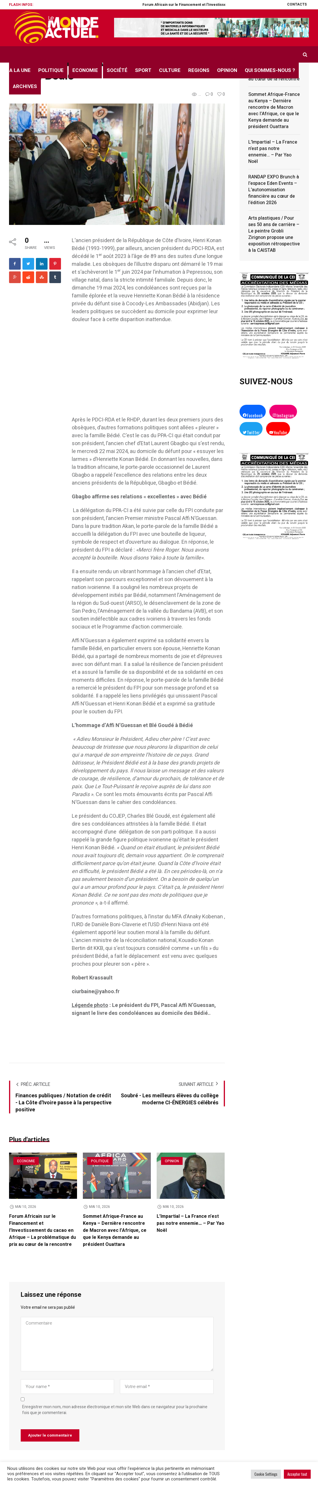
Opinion (172, 1161)
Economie (26, 1161)
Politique (100, 1161)
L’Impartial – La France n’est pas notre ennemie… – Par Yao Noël (190, 1223)
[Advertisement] (148, 373)
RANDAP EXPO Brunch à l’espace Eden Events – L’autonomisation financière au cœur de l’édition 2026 (273, 189)
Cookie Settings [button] (265, 1474)
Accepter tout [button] (297, 1474)
